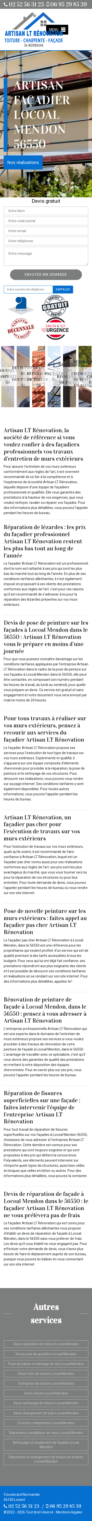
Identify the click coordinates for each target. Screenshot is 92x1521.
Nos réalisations (23, 162)
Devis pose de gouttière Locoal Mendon (46, 1354)
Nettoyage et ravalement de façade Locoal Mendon (46, 1445)
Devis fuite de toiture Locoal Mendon (46, 1374)
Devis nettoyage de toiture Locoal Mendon (46, 1403)
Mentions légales (69, 1512)
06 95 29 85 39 (67, 4)
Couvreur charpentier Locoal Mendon (46, 1423)
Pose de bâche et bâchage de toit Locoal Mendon (46, 1364)
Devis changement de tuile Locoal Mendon (46, 1413)
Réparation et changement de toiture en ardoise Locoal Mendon (46, 1459)
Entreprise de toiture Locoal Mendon (46, 1383)
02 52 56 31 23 (24, 4)
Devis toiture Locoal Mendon (46, 1393)
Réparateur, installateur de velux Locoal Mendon (46, 1433)
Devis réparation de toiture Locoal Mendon (46, 1344)
